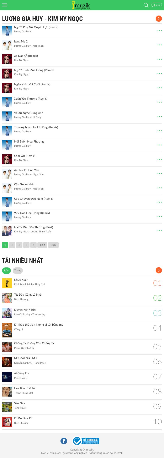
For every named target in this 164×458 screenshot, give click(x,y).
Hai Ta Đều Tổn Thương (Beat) (33, 227)
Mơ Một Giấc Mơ (25, 358)
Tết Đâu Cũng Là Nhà (28, 294)
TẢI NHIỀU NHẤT (22, 260)
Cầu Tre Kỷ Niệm (24, 184)
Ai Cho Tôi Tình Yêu (26, 170)
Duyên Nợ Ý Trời (25, 309)
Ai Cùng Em (21, 373)
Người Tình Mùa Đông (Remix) (34, 70)
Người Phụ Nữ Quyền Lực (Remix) (36, 27)
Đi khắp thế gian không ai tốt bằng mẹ (38, 324)
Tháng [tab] (17, 270)
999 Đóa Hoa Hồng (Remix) (32, 213)
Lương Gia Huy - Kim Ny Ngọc (42, 18)
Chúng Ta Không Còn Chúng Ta (34, 343)
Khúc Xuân (21, 279)
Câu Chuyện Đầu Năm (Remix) (33, 198)
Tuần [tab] (6, 270)
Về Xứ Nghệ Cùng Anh (28, 113)
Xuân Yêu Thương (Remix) (30, 98)
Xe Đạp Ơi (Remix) (26, 55)
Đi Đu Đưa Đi (23, 418)
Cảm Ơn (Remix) (24, 156)
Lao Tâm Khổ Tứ (24, 388)
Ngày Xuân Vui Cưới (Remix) (32, 84)
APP (156, 5)
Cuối (53, 245)
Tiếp (42, 245)
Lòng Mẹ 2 (21, 41)
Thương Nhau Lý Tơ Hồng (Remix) (36, 127)
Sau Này (19, 403)
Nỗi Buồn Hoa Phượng (29, 141)
